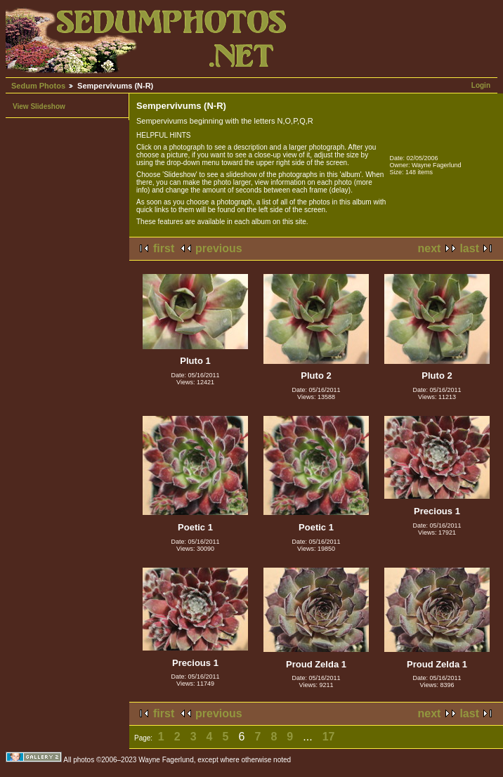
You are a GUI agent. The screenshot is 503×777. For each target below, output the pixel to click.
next (429, 248)
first (163, 248)
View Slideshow (39, 106)
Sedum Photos (38, 85)
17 (328, 737)
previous (218, 248)
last (469, 248)
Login (480, 85)
